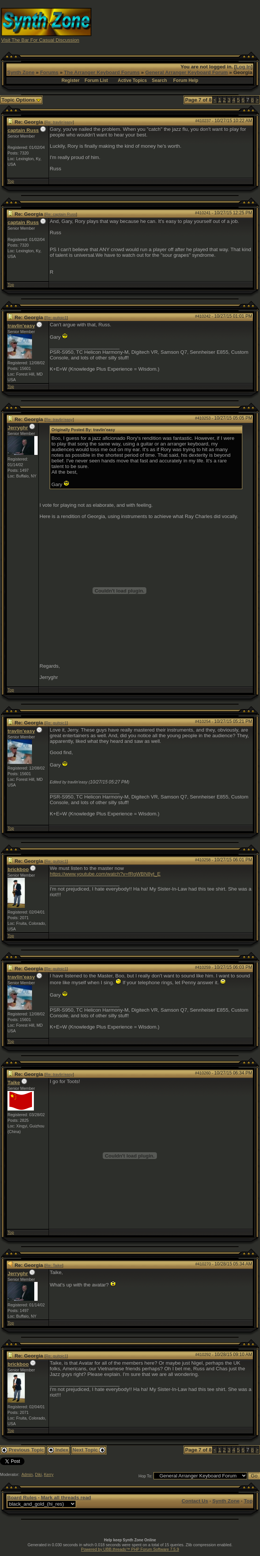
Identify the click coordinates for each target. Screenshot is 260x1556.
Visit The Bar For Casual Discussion (40, 40)
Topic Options (21, 100)
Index (58, 1450)
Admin (27, 1474)
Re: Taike (54, 1265)
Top (11, 181)
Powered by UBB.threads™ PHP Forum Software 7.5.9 (130, 1549)
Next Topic (89, 1450)
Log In (243, 67)
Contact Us (195, 1501)
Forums (49, 72)
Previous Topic (23, 1450)
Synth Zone (21, 72)
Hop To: (145, 1476)
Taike (14, 1082)
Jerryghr (18, 427)
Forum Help (185, 80)
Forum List (96, 80)
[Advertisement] (195, 24)
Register (70, 80)
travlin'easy (21, 326)
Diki (38, 1474)
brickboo (18, 869)
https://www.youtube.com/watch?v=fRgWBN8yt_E (105, 874)
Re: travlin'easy (59, 122)
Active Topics (132, 80)
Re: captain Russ (61, 214)
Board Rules (22, 1497)
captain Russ (23, 130)
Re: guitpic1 (56, 317)
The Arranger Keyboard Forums (102, 72)
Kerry (48, 1474)
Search (159, 80)
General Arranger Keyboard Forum (186, 72)
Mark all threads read (66, 1497)
